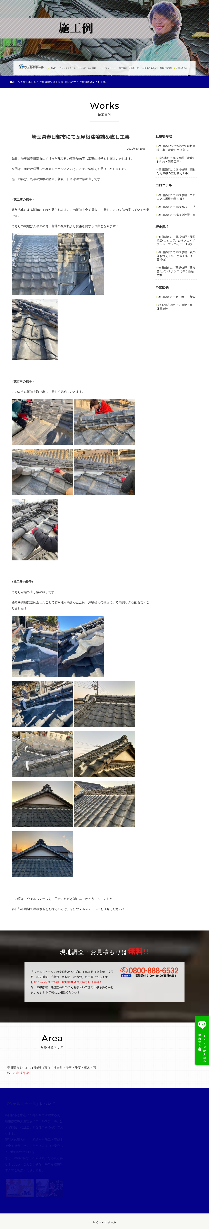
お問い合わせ (181, 68)
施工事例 (122, 68)
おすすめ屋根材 (149, 68)
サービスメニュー (107, 68)
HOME (52, 68)
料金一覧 (134, 68)
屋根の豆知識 (165, 68)
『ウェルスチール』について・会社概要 (77, 68)
